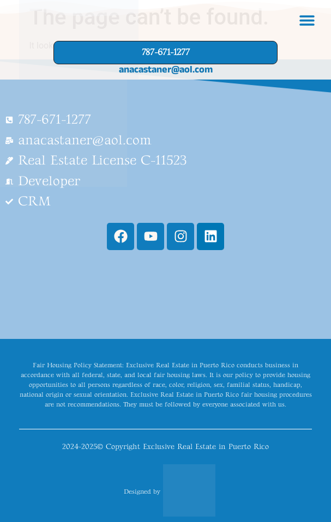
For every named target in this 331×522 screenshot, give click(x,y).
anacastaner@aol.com (166, 69)
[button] (306, 20)
